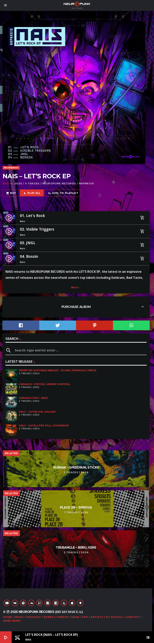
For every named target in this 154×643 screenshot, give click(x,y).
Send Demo (12, 620)
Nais (6, 183)
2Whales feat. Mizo (33, 397)
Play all (32, 193)
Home (7, 617)
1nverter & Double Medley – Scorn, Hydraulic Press (57, 370)
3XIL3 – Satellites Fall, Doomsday (44, 425)
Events (49, 617)
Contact (133, 617)
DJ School (114, 617)
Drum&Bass (11, 167)
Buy (11, 193)
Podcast (33, 617)
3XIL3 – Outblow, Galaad (37, 411)
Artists (97, 617)
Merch (63, 617)
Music (19, 617)
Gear (75, 617)
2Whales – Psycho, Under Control (44, 384)
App (85, 617)
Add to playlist (63, 193)
